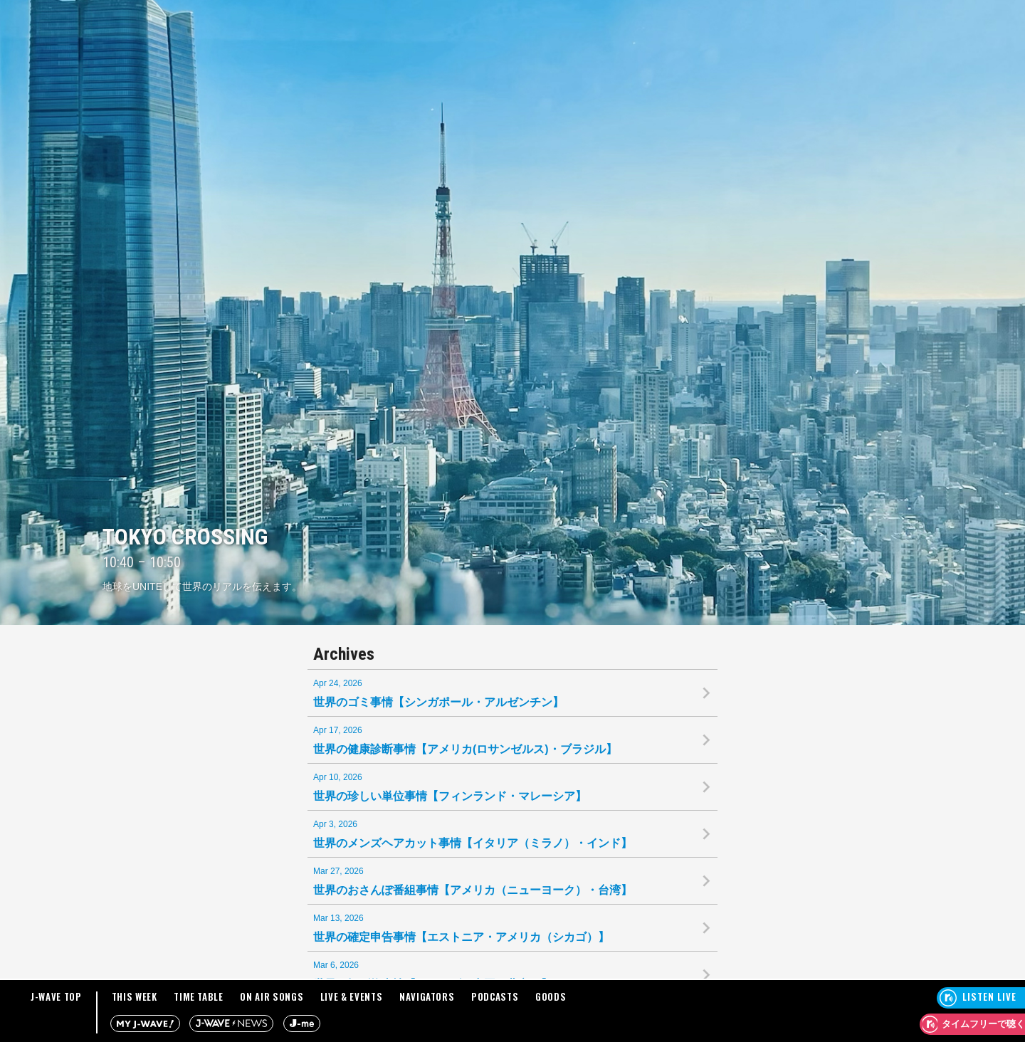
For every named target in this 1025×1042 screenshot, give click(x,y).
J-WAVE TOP (56, 996)
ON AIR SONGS (271, 996)
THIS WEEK (134, 996)
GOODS (550, 996)
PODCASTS (494, 996)
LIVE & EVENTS (351, 996)
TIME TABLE (199, 996)
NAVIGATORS (427, 996)
